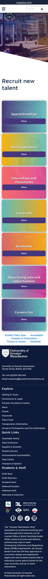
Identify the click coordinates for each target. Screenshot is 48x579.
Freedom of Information (24, 338)
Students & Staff (14, 467)
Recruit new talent (18, 85)
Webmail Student (10, 486)
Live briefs (24, 213)
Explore (7, 388)
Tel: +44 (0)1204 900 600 (14, 375)
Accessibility (36, 335)
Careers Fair (24, 312)
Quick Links (10, 432)
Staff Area (7, 474)
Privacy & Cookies (16, 341)
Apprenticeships (24, 114)
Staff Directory (9, 478)
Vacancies (7, 415)
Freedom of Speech (12, 463)
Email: (23, 379)
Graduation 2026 (24, 2)
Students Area (9, 482)
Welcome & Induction (12, 494)
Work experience (24, 147)
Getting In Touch (10, 394)
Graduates (24, 246)
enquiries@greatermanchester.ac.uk (26, 379)
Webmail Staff (9, 490)
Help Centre (8, 459)
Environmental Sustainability (16, 455)
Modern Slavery (10, 451)
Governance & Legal (12, 399)
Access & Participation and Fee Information (23, 428)
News (4, 407)
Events (5, 411)
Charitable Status (10, 438)
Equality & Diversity (11, 447)
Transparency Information (15, 424)
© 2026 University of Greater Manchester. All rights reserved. (19, 574)
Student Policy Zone (15, 335)
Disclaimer (35, 341)
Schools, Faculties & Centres (16, 403)
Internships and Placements (24, 180)
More (24, 121)
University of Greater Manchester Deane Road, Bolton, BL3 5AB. (18, 367)
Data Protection (10, 442)
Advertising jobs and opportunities (24, 279)
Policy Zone (7, 420)
